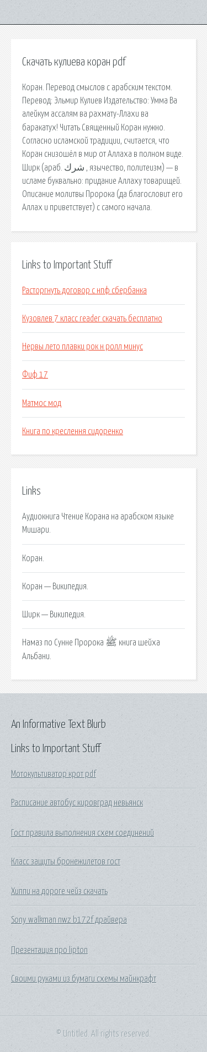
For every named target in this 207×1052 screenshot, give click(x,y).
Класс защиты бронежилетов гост (65, 861)
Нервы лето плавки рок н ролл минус (82, 346)
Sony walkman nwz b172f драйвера (69, 920)
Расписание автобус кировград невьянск (77, 802)
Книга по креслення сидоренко (72, 431)
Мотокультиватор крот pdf (53, 774)
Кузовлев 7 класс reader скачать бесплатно (92, 318)
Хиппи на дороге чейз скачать (59, 891)
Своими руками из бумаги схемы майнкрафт (83, 978)
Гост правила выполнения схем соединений (82, 833)
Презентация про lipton (49, 950)
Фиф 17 (35, 374)
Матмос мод (41, 403)
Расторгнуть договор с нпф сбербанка (84, 290)
